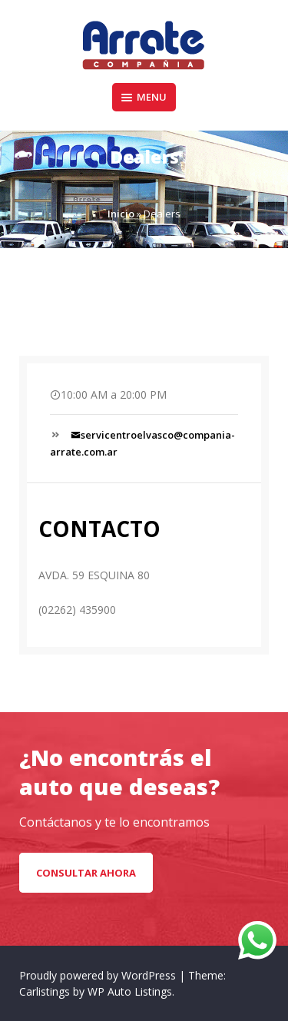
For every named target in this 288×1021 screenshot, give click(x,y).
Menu (144, 97)
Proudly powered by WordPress (99, 975)
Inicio (121, 213)
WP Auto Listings (130, 991)
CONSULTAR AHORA (86, 873)
